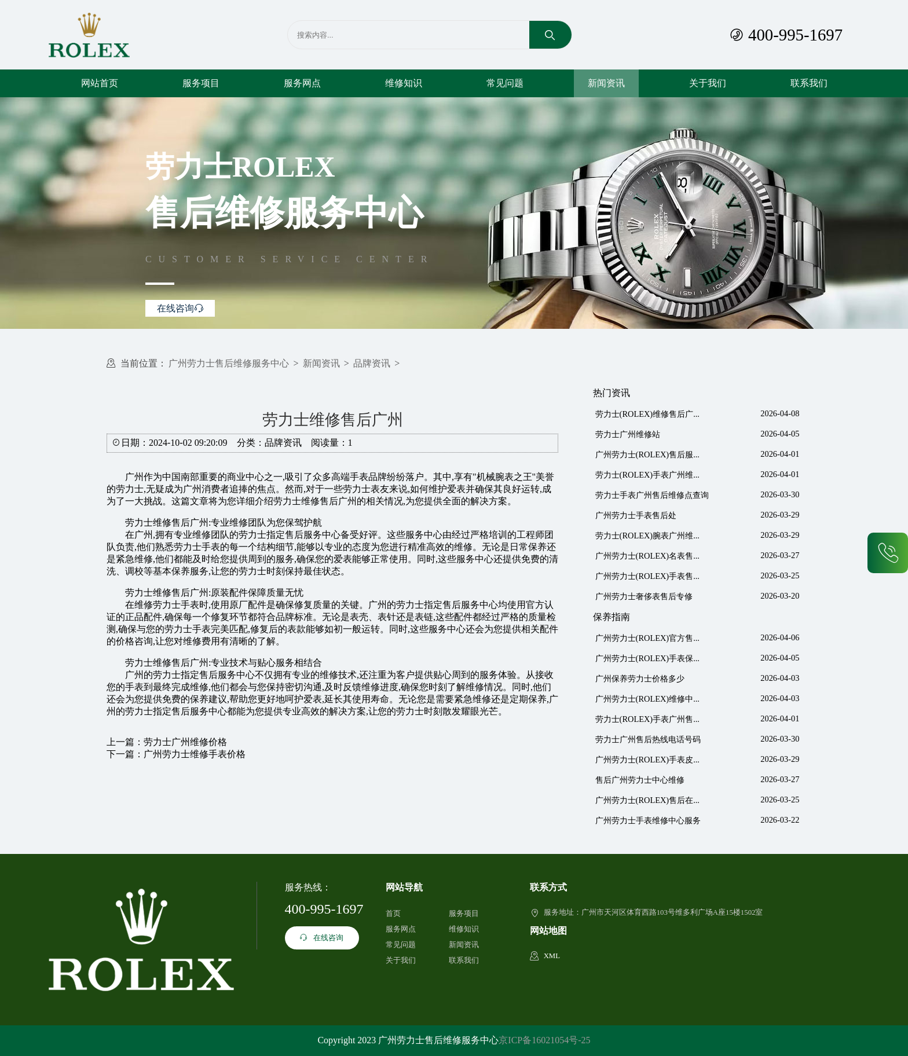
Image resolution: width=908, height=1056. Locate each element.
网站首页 (99, 83)
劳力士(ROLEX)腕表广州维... (647, 535)
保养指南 (611, 617)
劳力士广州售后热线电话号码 (648, 739)
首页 (393, 914)
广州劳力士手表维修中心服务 (648, 820)
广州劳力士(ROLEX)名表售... (647, 555)
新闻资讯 (606, 83)
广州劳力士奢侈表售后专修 (644, 596)
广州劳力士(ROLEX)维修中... (647, 698)
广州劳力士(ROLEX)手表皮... (647, 759)
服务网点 (302, 83)
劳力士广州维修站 (627, 434)
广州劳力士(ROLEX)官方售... (647, 638)
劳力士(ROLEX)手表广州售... (647, 719)
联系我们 (809, 83)
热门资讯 (611, 393)
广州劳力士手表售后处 (635, 515)
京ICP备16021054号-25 (544, 1040)
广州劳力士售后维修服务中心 (229, 363)
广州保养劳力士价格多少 (639, 678)
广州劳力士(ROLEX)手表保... (647, 658)
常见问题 (504, 83)
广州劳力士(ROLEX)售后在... (647, 800)
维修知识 (403, 83)
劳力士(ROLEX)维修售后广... (647, 414)
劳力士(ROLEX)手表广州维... (647, 474)
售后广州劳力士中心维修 (639, 779)
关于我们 (707, 83)
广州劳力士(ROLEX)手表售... (647, 576)
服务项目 (200, 83)
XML (552, 956)
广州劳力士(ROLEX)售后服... (647, 454)
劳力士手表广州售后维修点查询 (652, 495)
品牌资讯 (371, 363)
